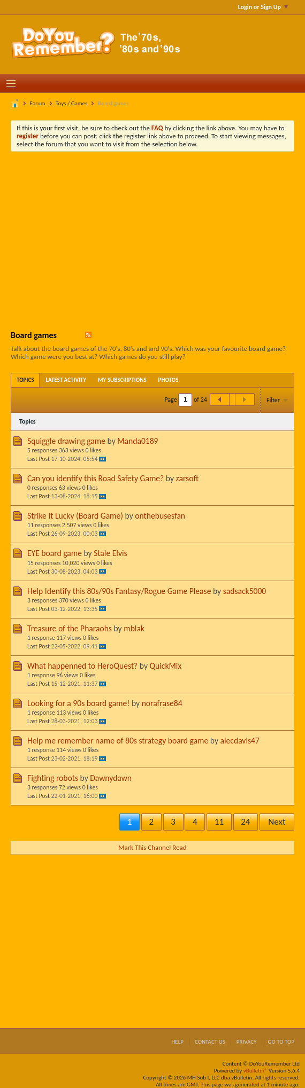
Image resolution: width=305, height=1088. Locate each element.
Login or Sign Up (263, 7)
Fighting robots (52, 778)
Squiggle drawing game (66, 441)
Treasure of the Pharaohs (69, 628)
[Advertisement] (160, 240)
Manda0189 (137, 441)
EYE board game (54, 553)
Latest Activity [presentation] (65, 380)
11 (219, 821)
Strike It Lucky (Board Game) (75, 516)
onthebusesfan (160, 516)
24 (245, 821)
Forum (37, 103)
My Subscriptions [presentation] (122, 380)
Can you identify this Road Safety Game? (95, 478)
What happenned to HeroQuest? (82, 666)
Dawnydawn (111, 778)
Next (276, 821)
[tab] (25, 380)
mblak (134, 628)
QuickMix (166, 666)
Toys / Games (71, 103)
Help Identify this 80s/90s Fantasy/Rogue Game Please (119, 591)
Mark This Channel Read (152, 847)
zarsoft (187, 478)
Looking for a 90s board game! (78, 703)
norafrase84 (162, 703)
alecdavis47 (240, 740)
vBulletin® (255, 1070)
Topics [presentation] (25, 380)
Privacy (247, 1041)
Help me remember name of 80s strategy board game (117, 740)
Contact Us (210, 1041)
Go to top (281, 1041)
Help (177, 1041)
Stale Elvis (110, 553)
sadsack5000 (244, 591)
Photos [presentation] (168, 380)
